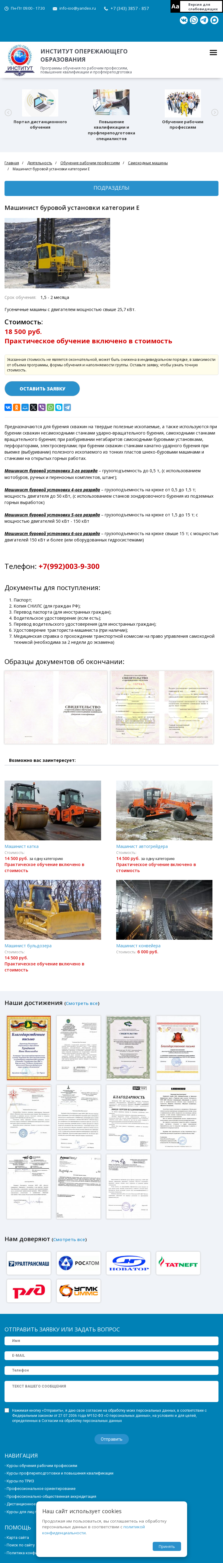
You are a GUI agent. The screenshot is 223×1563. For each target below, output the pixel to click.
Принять (167, 1546)
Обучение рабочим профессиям (182, 124)
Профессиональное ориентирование (41, 1488)
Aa (175, 6)
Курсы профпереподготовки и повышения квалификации (60, 1473)
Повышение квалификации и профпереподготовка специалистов (111, 130)
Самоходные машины (148, 162)
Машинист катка (22, 846)
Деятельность (39, 162)
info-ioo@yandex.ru (77, 8)
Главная (12, 162)
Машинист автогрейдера (142, 846)
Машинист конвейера (138, 945)
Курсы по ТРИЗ (20, 1481)
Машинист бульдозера (28, 945)
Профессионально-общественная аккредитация (51, 1496)
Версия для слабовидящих (203, 6)
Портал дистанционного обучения (40, 124)
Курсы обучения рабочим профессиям (42, 1465)
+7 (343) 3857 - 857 (129, 8)
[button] (8, 112)
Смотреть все (82, 1003)
